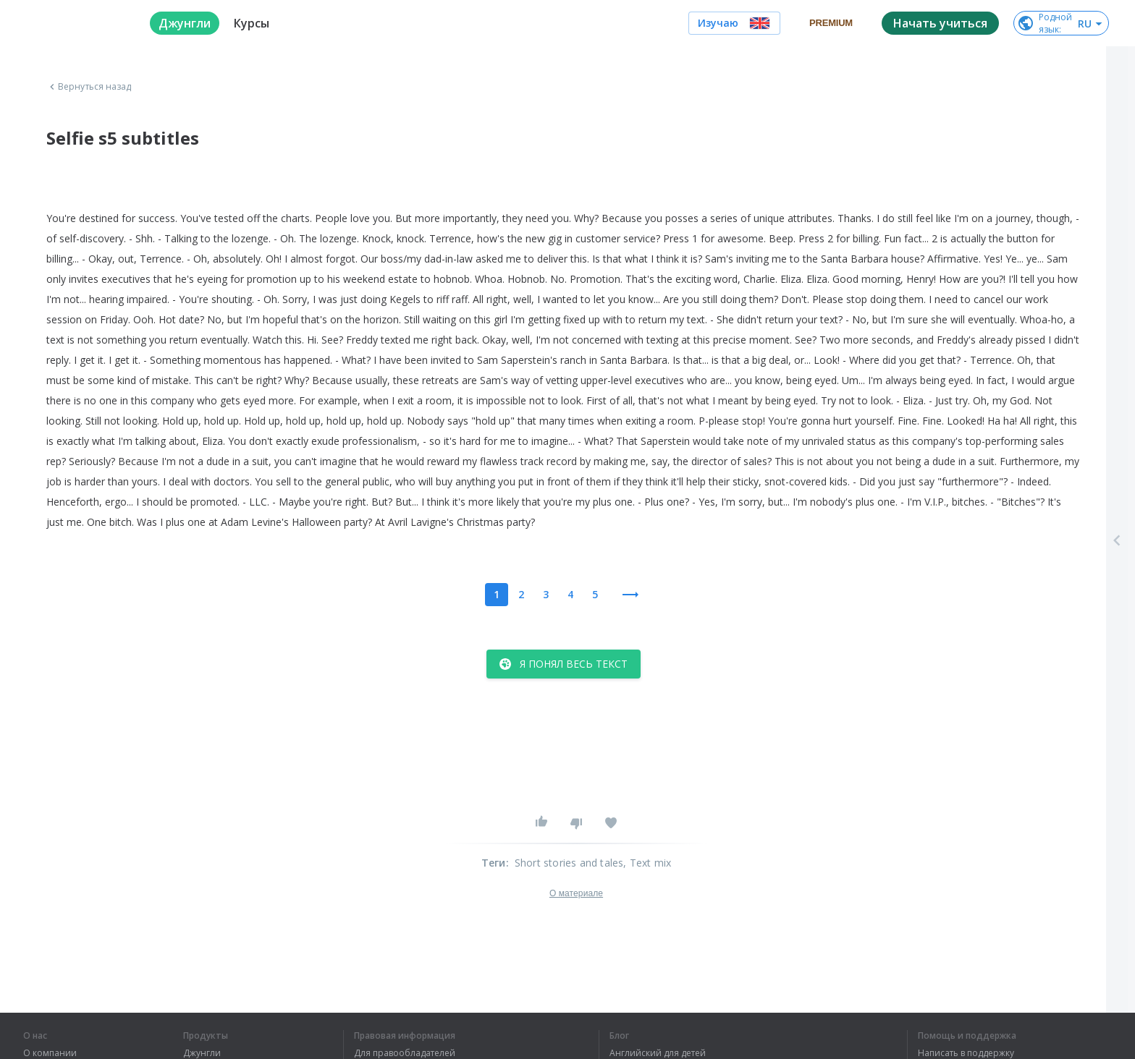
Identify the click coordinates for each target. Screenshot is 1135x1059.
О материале (576, 893)
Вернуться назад (89, 86)
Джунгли (202, 1053)
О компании (50, 1053)
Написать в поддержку (966, 1053)
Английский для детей (657, 1053)
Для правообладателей (404, 1053)
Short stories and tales (569, 862)
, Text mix (647, 862)
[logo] (75, 23)
